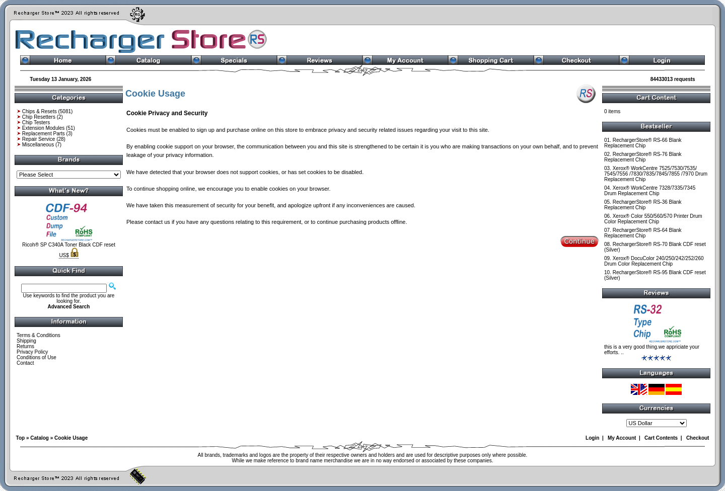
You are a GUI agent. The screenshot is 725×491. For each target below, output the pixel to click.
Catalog (39, 438)
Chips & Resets (39, 111)
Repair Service (38, 139)
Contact (25, 363)
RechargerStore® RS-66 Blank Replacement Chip (643, 142)
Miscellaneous (38, 144)
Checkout (697, 438)
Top (20, 438)
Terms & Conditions (38, 335)
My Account (622, 438)
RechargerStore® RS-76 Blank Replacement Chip (643, 156)
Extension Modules (43, 128)
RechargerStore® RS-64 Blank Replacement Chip (643, 232)
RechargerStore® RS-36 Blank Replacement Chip (643, 204)
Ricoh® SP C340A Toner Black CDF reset (68, 245)
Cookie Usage (71, 438)
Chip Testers (36, 122)
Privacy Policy (32, 352)
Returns (25, 346)
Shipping (26, 341)
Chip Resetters (38, 117)
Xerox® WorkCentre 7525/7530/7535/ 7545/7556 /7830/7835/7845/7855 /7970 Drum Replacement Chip (655, 174)
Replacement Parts (43, 133)
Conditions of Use (36, 357)
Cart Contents (661, 438)
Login (592, 438)
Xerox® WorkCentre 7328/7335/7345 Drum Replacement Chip (649, 190)
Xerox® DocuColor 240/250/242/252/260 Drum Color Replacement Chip (654, 261)
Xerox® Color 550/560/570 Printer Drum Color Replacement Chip (653, 218)
